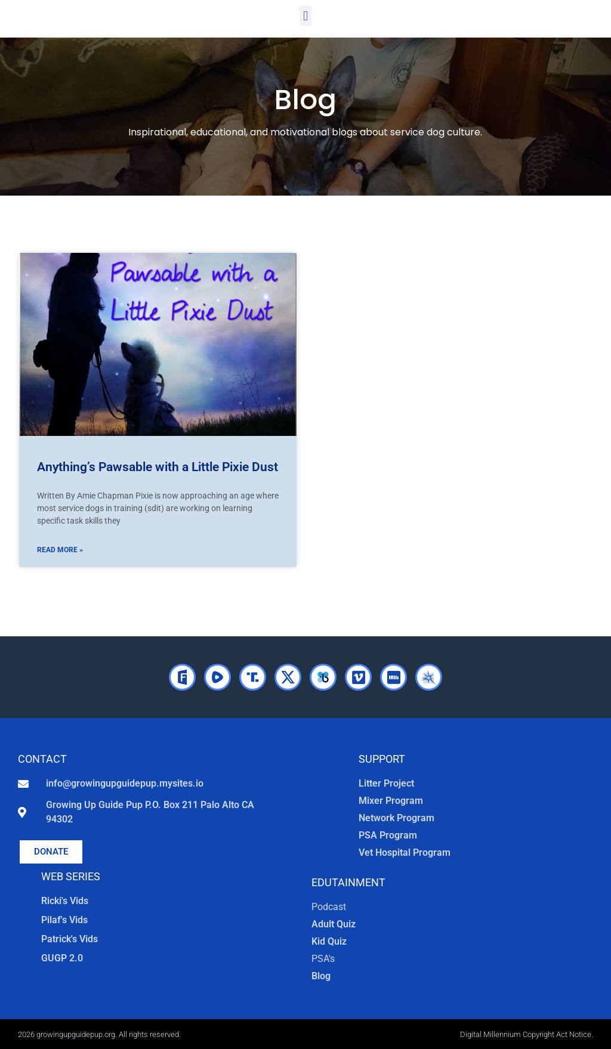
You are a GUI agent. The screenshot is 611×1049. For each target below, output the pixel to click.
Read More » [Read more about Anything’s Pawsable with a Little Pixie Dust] (60, 550)
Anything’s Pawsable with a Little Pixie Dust (157, 467)
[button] (305, 16)
